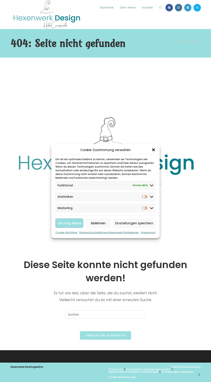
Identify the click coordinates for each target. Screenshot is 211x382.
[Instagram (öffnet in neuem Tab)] (178, 7)
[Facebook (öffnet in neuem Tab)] (169, 7)
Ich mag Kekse (69, 223)
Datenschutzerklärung (186, 367)
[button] (153, 150)
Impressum (148, 232)
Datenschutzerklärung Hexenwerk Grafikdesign (109, 232)
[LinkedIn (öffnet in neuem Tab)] (187, 7)
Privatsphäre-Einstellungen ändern (148, 369)
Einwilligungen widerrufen (177, 372)
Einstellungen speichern (134, 223)
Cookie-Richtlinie (66, 232)
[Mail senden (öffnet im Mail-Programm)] (197, 8)
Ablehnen (98, 223)
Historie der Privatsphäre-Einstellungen (133, 372)
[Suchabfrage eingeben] (105, 314)
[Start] (169, 42)
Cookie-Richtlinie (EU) (122, 377)
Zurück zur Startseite (105, 335)
